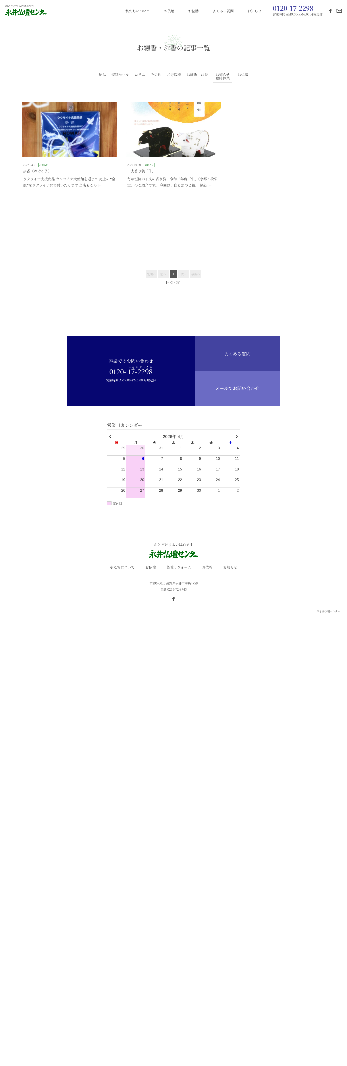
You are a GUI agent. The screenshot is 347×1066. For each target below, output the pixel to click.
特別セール (120, 74)
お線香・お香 (197, 74)
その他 (156, 74)
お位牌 (193, 10)
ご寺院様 (174, 74)
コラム (140, 74)
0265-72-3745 (177, 589)
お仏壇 (169, 10)
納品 (102, 74)
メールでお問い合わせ (237, 388)
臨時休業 (223, 78)
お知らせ (254, 10)
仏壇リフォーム (178, 567)
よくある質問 (223, 10)
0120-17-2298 (293, 8)
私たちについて (137, 10)
